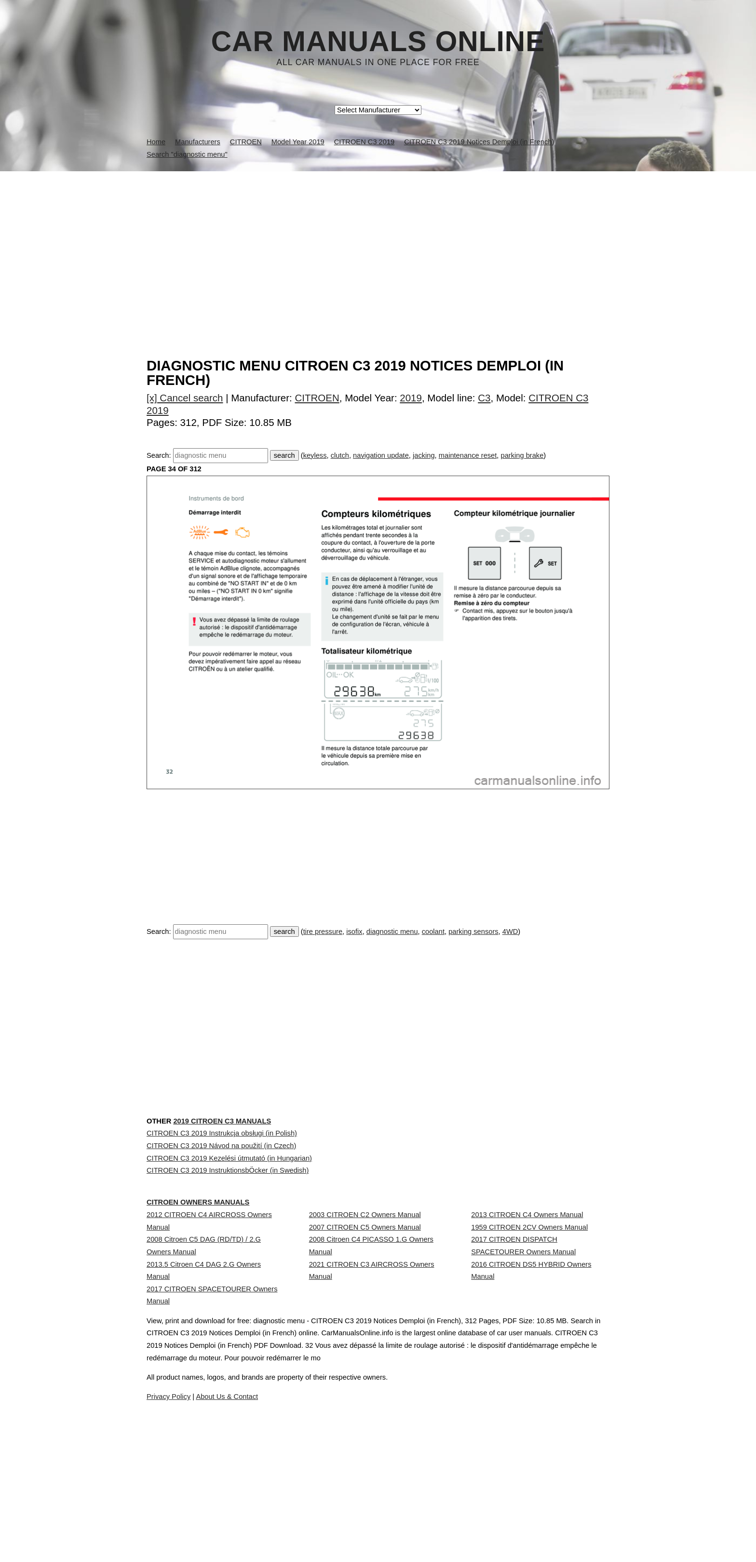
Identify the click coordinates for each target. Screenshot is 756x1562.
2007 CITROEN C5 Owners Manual (365, 1342)
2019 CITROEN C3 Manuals (252, 1163)
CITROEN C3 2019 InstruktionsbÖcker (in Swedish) (228, 1259)
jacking (424, 455)
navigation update (381, 455)
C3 (484, 397)
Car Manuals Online (378, 41)
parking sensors (473, 931)
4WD (510, 931)
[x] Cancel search (185, 397)
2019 (411, 397)
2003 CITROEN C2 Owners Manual (365, 1321)
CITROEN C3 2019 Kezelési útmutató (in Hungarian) (229, 1238)
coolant (433, 931)
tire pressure (322, 931)
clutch (340, 455)
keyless (315, 455)
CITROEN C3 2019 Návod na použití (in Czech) (221, 1217)
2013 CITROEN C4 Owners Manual (527, 1321)
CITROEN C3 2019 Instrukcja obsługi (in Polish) (222, 1195)
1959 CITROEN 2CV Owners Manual (529, 1342)
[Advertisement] (378, 243)
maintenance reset (468, 455)
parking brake (522, 455)
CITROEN (317, 397)
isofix (354, 931)
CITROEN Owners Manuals (219, 1288)
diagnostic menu (392, 931)
